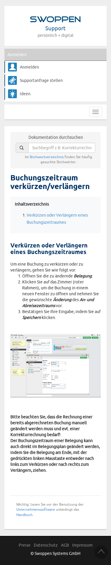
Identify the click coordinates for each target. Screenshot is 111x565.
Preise (24, 545)
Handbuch (24, 515)
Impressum (82, 545)
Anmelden (17, 54)
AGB (65, 545)
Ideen (25, 93)
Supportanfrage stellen (41, 80)
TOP (101, 552)
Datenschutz (46, 545)
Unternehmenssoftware (35, 509)
